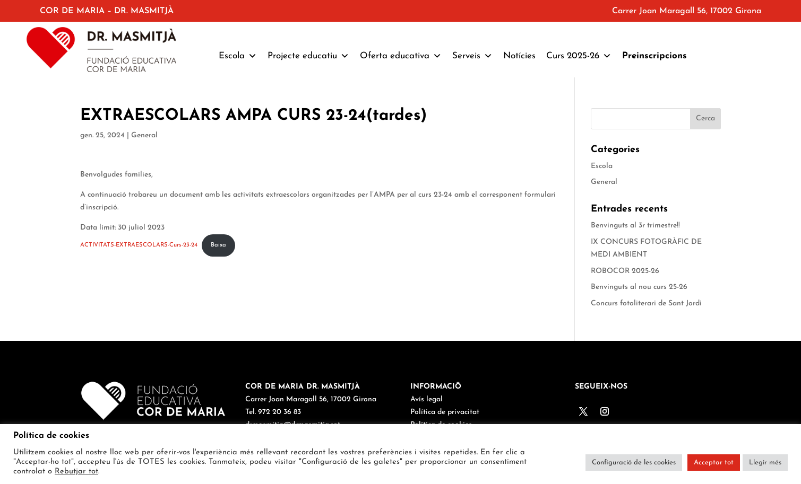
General (144, 135)
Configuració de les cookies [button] (634, 462)
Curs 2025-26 (578, 56)
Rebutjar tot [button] (76, 472)
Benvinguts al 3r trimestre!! (635, 226)
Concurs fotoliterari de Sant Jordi (646, 303)
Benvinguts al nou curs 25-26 (639, 287)
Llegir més (765, 462)
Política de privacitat (444, 412)
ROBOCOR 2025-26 (625, 271)
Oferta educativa (401, 56)
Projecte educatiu (308, 56)
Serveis (472, 56)
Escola (238, 56)
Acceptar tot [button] (714, 462)
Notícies (519, 55)
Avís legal (426, 399)
